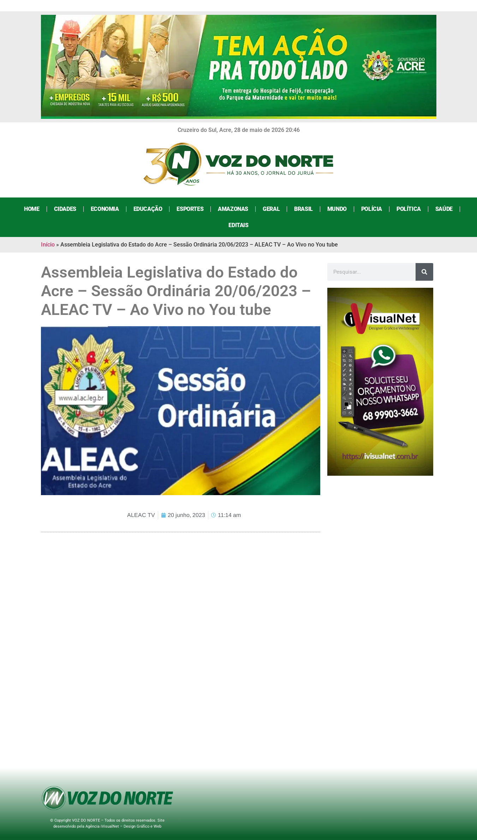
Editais (238, 225)
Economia (105, 209)
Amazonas (233, 209)
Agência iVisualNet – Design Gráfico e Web (123, 826)
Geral (271, 209)
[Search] (424, 272)
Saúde (444, 209)
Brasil (303, 209)
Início (48, 244)
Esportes (190, 209)
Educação (147, 209)
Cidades (65, 209)
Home (31, 209)
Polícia (371, 209)
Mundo (337, 209)
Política (408, 209)
